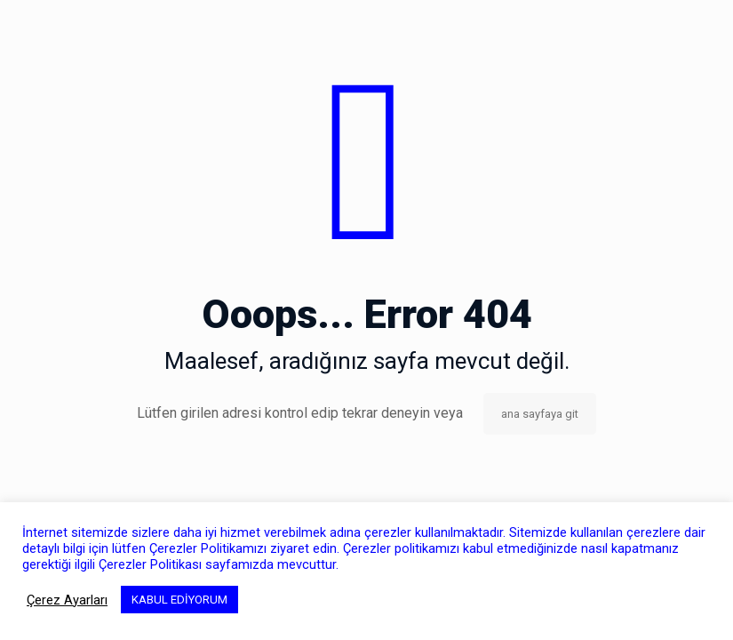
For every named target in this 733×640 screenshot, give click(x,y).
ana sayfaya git (539, 413)
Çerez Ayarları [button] (67, 600)
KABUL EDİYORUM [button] (179, 599)
